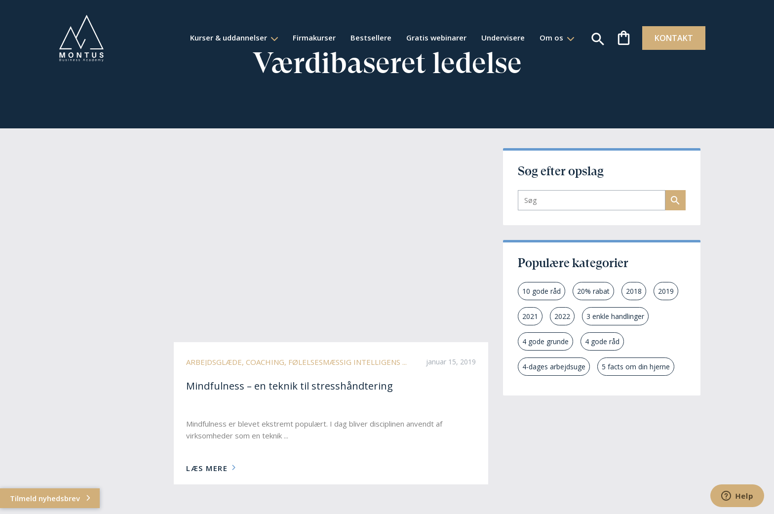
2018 (634, 291)
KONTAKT (663, 38)
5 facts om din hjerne (636, 366)
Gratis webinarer (425, 37)
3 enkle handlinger (615, 316)
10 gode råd (541, 291)
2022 (562, 316)
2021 (530, 316)
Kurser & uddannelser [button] (218, 37)
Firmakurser (302, 37)
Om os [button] (541, 37)
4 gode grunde (545, 341)
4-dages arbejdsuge (553, 366)
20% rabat (593, 291)
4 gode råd (602, 341)
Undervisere (491, 37)
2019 (666, 291)
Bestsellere (359, 37)
